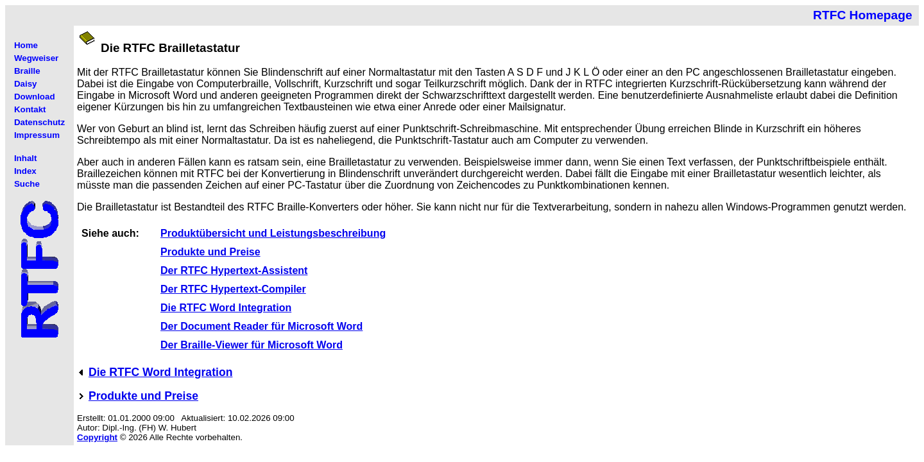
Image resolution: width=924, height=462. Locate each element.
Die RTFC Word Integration (225, 307)
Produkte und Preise (210, 251)
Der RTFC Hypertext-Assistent (233, 270)
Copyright (97, 437)
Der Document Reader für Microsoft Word (261, 326)
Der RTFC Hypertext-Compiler (233, 289)
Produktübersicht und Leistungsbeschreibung (273, 233)
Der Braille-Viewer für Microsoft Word (251, 344)
